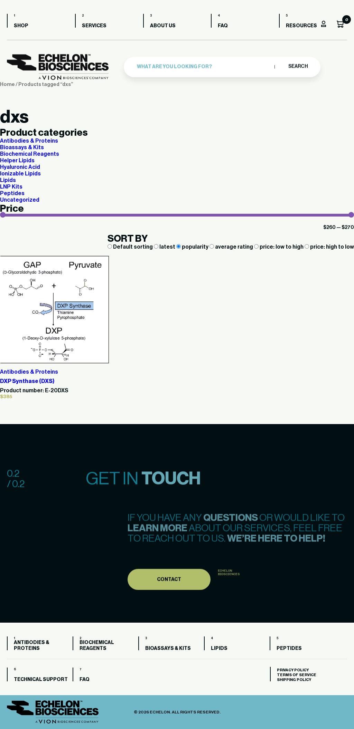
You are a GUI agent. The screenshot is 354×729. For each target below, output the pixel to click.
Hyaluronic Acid (20, 167)
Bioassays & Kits (22, 147)
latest (165, 247)
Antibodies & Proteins (29, 141)
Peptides (12, 193)
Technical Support (41, 679)
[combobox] (204, 64)
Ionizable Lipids (20, 173)
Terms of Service (296, 675)
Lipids (8, 180)
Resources (301, 25)
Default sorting (131, 247)
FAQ (223, 25)
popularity (192, 247)
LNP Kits (11, 187)
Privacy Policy (293, 670)
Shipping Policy (294, 680)
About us (163, 25)
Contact (169, 596)
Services (94, 25)
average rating (231, 247)
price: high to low (329, 247)
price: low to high (279, 247)
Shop (21, 25)
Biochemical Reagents (29, 154)
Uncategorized (19, 200)
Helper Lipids (17, 160)
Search (297, 64)
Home (7, 84)
